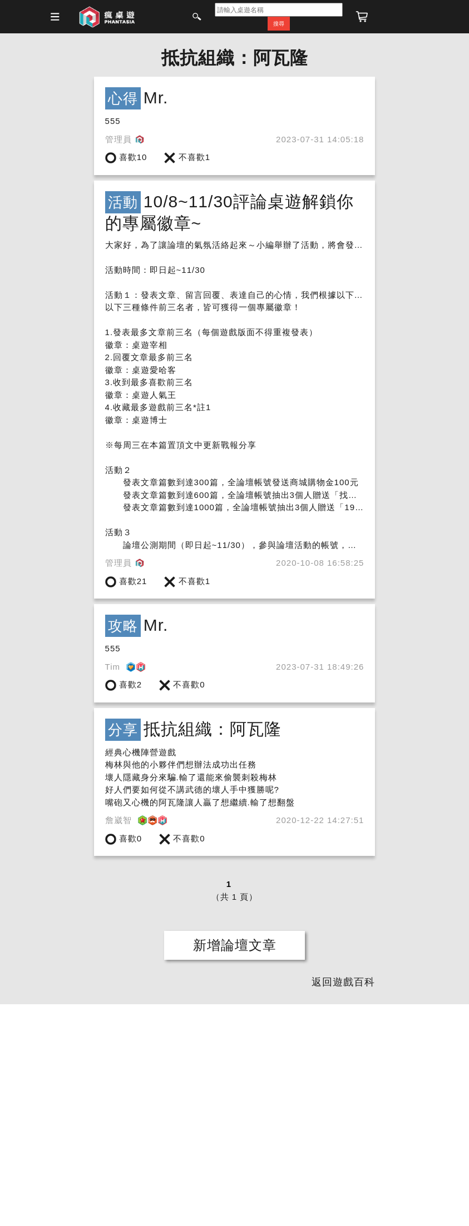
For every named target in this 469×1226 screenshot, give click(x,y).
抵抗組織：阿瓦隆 (234, 58)
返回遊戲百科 (343, 982)
